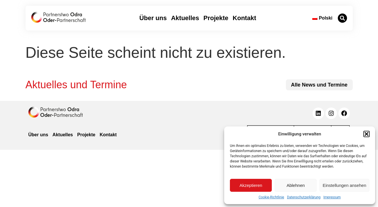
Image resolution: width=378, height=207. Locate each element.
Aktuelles (185, 18)
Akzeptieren (250, 185)
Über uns (153, 18)
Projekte (215, 18)
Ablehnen (295, 185)
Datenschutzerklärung (304, 197)
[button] (366, 134)
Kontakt (244, 18)
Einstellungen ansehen (344, 185)
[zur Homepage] (55, 112)
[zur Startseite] (58, 17)
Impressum (332, 197)
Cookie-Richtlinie (271, 197)
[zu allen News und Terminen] (319, 84)
